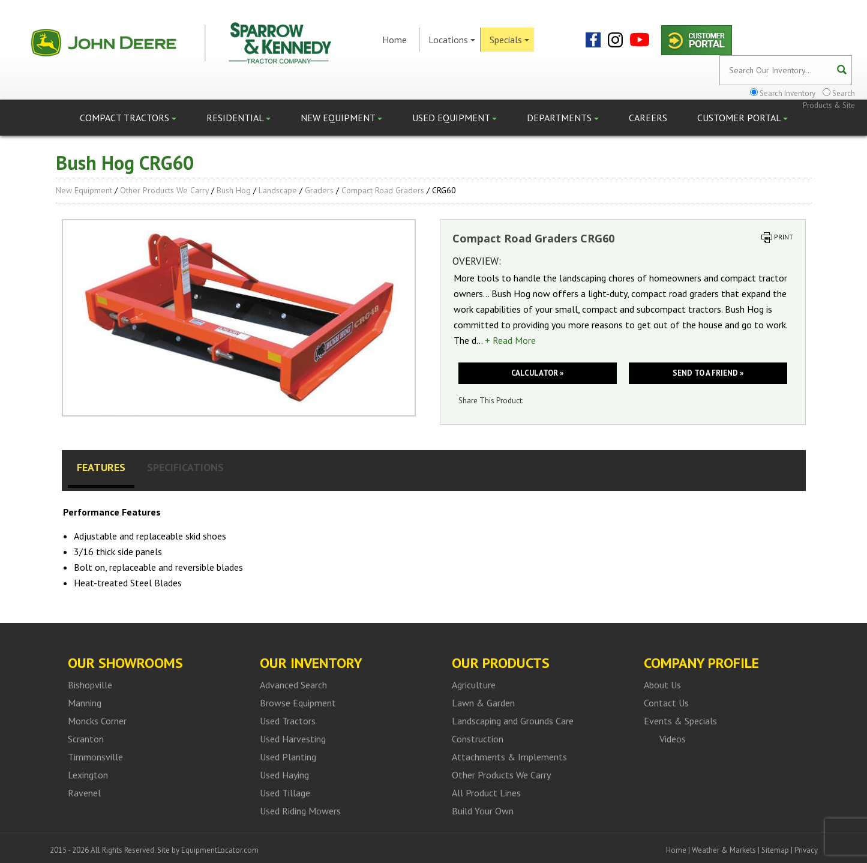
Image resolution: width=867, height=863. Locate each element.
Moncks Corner (97, 721)
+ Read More (510, 340)
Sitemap (775, 850)
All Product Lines (486, 793)
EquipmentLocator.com (220, 850)
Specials (509, 40)
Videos (672, 739)
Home (394, 40)
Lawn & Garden (483, 703)
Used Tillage (285, 793)
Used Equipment (454, 118)
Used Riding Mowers (300, 811)
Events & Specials (680, 721)
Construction (477, 739)
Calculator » (537, 373)
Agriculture (474, 685)
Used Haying (284, 775)
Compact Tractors (128, 118)
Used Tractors (288, 721)
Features (101, 467)
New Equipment (341, 118)
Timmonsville (95, 757)
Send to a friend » (708, 373)
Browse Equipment (298, 703)
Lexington (88, 775)
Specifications (185, 467)
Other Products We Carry (164, 190)
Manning (84, 703)
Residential (238, 118)
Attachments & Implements (509, 757)
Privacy (806, 850)
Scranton (86, 739)
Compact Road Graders (382, 190)
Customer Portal (742, 118)
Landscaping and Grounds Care (513, 721)
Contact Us (666, 703)
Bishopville (90, 685)
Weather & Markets (724, 850)
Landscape (278, 190)
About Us (662, 685)
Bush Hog (234, 190)
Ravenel (84, 793)
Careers (648, 118)
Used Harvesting (293, 739)
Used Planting (288, 757)
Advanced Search (293, 685)
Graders (319, 190)
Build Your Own (483, 811)
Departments (563, 118)
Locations (451, 40)
